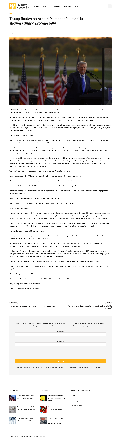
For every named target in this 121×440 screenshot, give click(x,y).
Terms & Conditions (77, 405)
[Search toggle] (110, 6)
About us (73, 395)
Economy (37, 6)
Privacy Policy (75, 402)
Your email (60, 343)
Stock (76, 6)
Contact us (74, 399)
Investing (57, 6)
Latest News (67, 6)
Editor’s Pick (47, 6)
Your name (60, 332)
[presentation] (60, 352)
